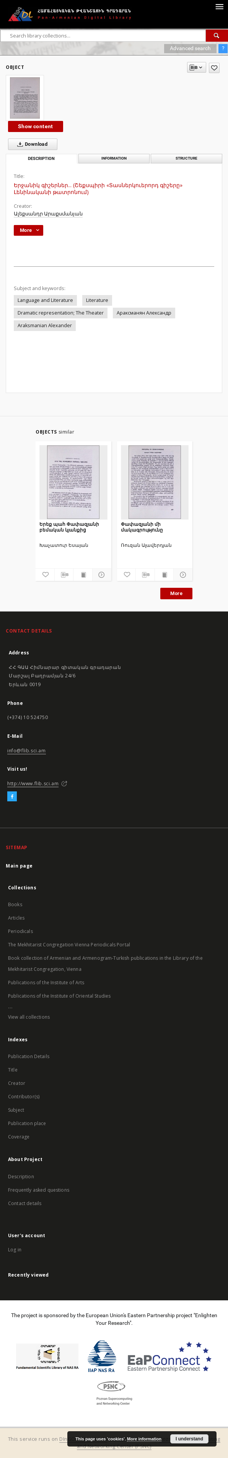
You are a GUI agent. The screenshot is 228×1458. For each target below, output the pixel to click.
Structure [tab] (186, 158)
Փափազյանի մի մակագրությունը (142, 527)
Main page (19, 866)
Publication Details (28, 1056)
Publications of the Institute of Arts (46, 982)
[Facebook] (12, 796)
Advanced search (190, 48)
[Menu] (219, 6)
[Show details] (100, 575)
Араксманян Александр (144, 313)
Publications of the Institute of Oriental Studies (59, 996)
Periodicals (20, 931)
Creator (16, 1083)
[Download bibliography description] (64, 575)
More (176, 593)
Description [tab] (41, 158)
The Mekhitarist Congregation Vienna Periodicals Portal (69, 944)
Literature (97, 300)
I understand (189, 1439)
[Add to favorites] (214, 68)
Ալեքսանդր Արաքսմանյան (48, 213)
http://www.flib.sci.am (33, 783)
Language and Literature (45, 300)
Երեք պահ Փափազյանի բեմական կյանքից (69, 527)
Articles (16, 918)
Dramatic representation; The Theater (61, 313)
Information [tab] (114, 158)
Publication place (27, 1123)
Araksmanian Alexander (45, 325)
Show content (35, 126)
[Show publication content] (82, 575)
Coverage (18, 1136)
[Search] (217, 35)
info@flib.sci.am (26, 750)
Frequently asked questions (38, 1190)
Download (30, 144)
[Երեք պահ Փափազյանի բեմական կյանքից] (73, 482)
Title (13, 1070)
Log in (14, 1249)
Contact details (24, 1203)
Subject (16, 1110)
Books (15, 904)
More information (144, 1439)
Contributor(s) (23, 1096)
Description (21, 1176)
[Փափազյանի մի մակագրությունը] (155, 482)
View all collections (29, 1017)
